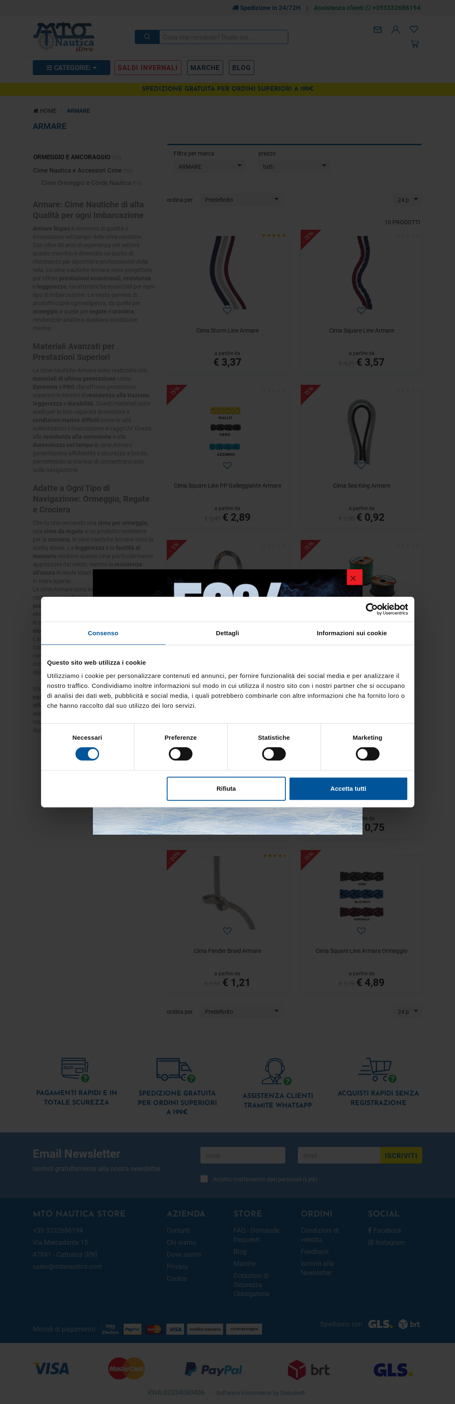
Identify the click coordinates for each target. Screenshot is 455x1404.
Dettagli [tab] (227, 632)
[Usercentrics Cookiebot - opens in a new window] (372, 609)
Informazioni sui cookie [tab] (352, 632)
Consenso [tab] (103, 632)
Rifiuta (226, 788)
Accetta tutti (349, 788)
